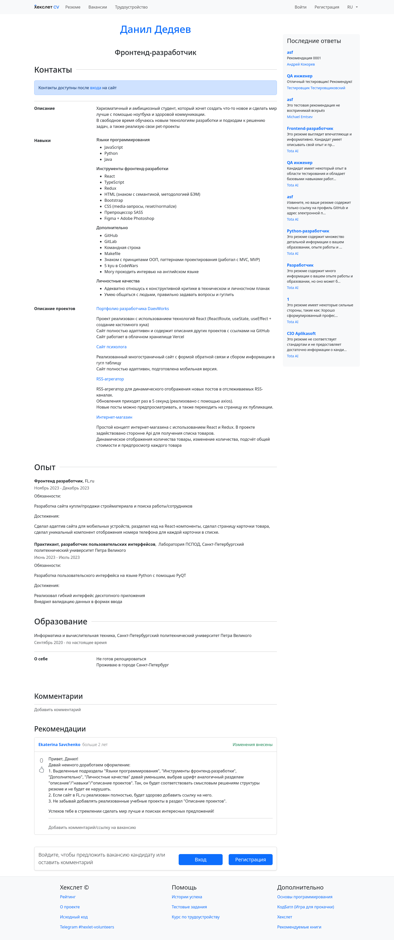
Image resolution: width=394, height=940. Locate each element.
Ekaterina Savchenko (59, 744)
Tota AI (293, 151)
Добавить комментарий (57, 709)
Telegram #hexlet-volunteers (87, 927)
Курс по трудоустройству (196, 917)
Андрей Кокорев (301, 64)
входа (96, 87)
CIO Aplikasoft (301, 333)
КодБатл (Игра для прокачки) (305, 907)
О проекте (70, 907)
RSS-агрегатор (110, 379)
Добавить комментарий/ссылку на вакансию (92, 827)
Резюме (72, 7)
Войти (301, 7)
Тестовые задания (189, 907)
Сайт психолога (111, 347)
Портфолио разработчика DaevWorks (132, 308)
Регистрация (327, 7)
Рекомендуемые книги (299, 927)
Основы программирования (304, 897)
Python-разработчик (308, 231)
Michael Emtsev (300, 116)
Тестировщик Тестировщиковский (316, 87)
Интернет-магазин (114, 417)
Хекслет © (74, 887)
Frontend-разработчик (310, 128)
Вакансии (97, 7)
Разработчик (300, 265)
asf (290, 52)
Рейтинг (68, 897)
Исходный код (74, 917)
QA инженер (300, 76)
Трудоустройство (131, 7)
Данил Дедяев (155, 29)
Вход (200, 859)
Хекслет (284, 917)
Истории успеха (187, 897)
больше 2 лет (95, 744)
